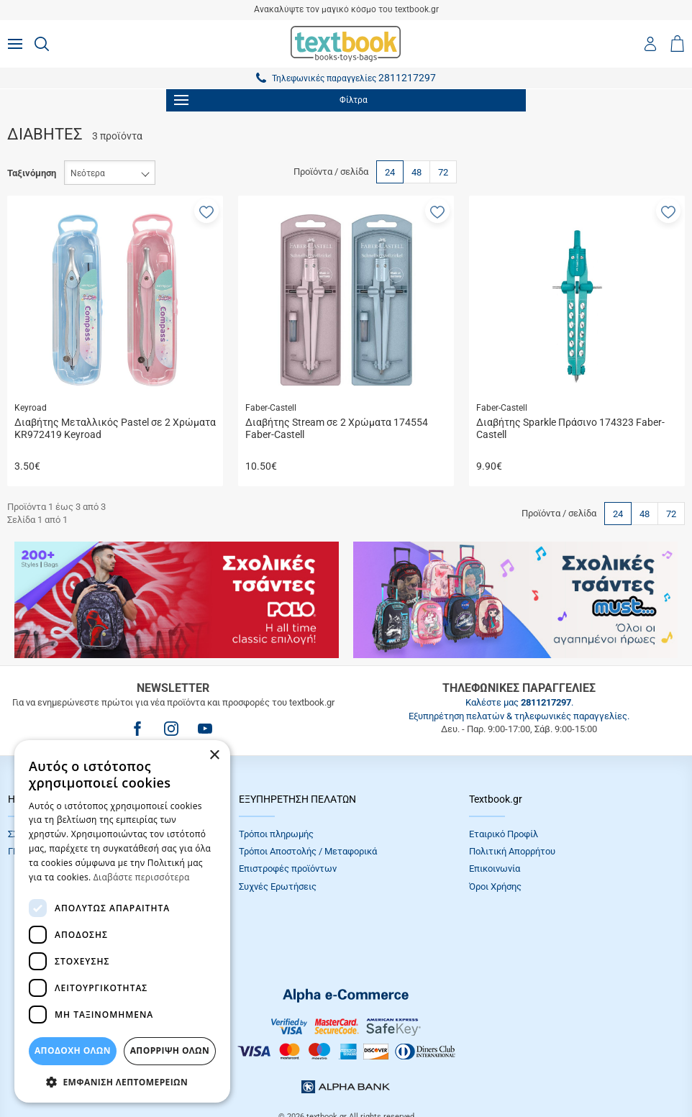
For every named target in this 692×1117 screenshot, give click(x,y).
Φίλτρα (271, 100)
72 (443, 172)
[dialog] (122, 921)
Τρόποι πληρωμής (276, 834)
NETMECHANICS (391, 1070)
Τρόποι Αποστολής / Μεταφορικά (308, 851)
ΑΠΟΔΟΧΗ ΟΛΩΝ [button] (73, 1050)
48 (416, 172)
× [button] (214, 755)
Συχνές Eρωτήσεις (278, 886)
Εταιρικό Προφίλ (503, 834)
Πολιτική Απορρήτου (512, 851)
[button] (206, 211)
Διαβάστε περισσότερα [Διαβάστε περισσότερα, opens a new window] (142, 877)
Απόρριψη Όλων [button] (169, 1050)
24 (390, 172)
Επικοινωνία (494, 868)
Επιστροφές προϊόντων (288, 868)
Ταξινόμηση (31, 173)
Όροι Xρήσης (495, 886)
